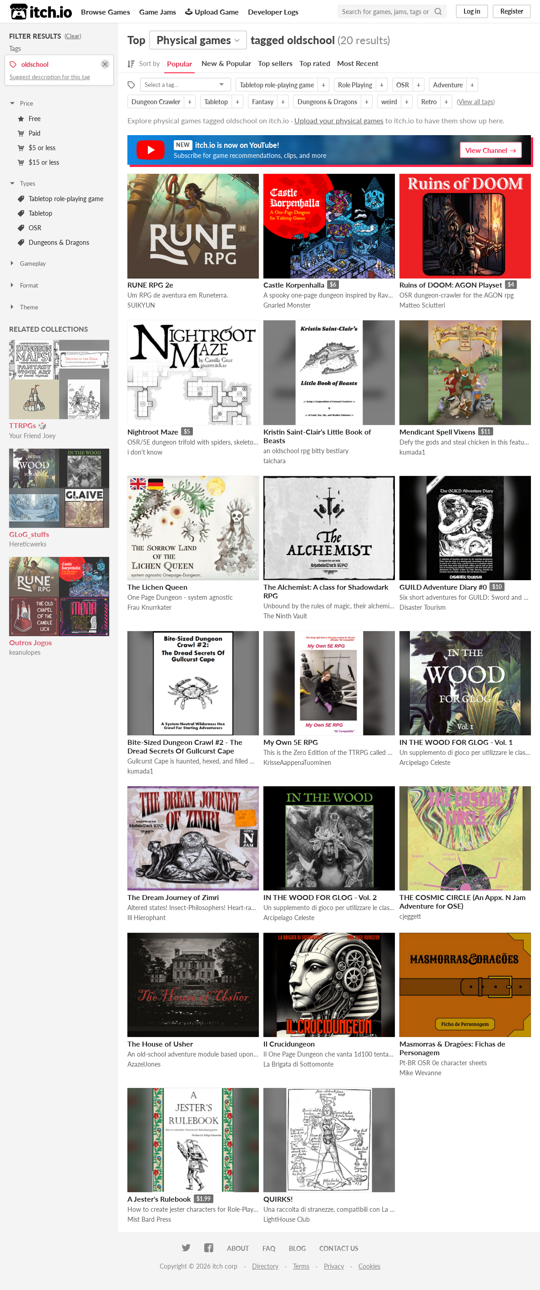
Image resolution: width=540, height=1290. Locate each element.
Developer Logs (273, 11)
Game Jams (157, 11)
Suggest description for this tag (50, 77)
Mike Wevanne (420, 1073)
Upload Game (212, 11)
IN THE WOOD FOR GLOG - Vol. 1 (456, 742)
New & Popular (226, 63)
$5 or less (37, 148)
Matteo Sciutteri (422, 305)
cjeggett (410, 916)
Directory (265, 1266)
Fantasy (262, 102)
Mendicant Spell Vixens (437, 431)
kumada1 (412, 452)
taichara (274, 461)
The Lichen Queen (157, 586)
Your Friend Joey (32, 436)
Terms (301, 1266)
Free (29, 118)
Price (21, 103)
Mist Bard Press (149, 1219)
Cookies (369, 1266)
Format (23, 285)
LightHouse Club (286, 1219)
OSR (29, 228)
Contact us (338, 1248)
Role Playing (355, 85)
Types (22, 183)
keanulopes (24, 652)
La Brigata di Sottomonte (298, 1064)
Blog (297, 1248)
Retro (429, 102)
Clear (73, 36)
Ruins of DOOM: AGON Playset (450, 284)
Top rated (314, 63)
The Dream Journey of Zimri (173, 897)
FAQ (268, 1248)
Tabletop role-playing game (60, 198)
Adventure (448, 85)
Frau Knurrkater (149, 607)
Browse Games (105, 11)
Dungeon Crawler (155, 102)
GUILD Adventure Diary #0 (443, 586)
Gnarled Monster (287, 305)
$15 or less (38, 162)
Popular (179, 63)
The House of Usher (160, 1043)
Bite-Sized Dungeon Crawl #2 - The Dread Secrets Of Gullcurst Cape (184, 746)
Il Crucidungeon (289, 1043)
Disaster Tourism (422, 607)
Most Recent (358, 63)
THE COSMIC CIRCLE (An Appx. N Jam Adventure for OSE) (462, 901)
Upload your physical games (339, 120)
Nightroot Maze (152, 431)
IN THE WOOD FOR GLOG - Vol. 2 (320, 897)
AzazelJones (144, 1064)
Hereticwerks (27, 544)
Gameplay (27, 263)
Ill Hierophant (146, 917)
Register (511, 11)
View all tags (476, 102)
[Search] (438, 11)
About (238, 1248)
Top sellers (275, 63)
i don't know (144, 452)
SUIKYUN (141, 305)
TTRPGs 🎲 (28, 425)
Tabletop (35, 213)
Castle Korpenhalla (293, 284)
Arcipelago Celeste (424, 762)
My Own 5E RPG (290, 742)
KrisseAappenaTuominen (297, 762)
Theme (23, 307)
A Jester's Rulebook (159, 1198)
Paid (29, 133)
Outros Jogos (30, 642)
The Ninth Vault (285, 616)
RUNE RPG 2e (150, 284)
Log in (472, 11)
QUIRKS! (278, 1198)
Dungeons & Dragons (53, 242)
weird (389, 102)
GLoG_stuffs (29, 534)
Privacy (334, 1266)
